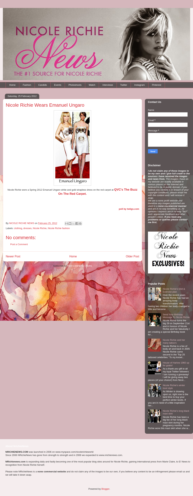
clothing (18, 228)
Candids (42, 85)
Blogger (105, 489)
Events (57, 85)
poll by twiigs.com (129, 209)
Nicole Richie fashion (59, 228)
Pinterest (156, 85)
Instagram (139, 85)
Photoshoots (74, 85)
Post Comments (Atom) (79, 265)
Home (12, 85)
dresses (27, 228)
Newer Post (13, 256)
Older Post (132, 256)
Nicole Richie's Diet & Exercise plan (174, 290)
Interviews (108, 85)
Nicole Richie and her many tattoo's (174, 341)
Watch (92, 85)
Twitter (123, 85)
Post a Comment (19, 244)
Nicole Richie (39, 228)
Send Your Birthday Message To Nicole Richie (176, 316)
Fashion (27, 85)
